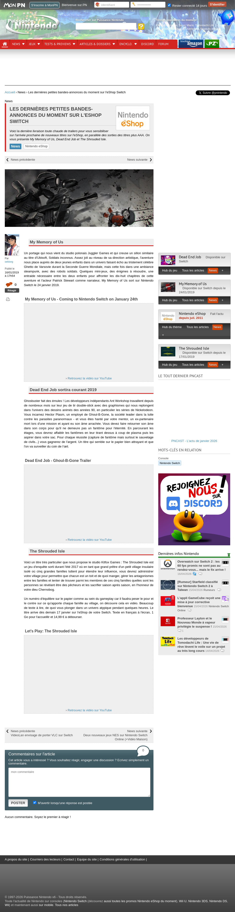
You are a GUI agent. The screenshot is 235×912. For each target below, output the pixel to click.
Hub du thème (172, 327)
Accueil (10, 92)
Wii (7, 905)
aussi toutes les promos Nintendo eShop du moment (140, 901)
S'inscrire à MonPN (44, 5)
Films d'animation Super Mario (175, 25)
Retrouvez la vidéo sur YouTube (90, 378)
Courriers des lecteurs (45, 859)
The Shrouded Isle (194, 348)
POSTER (18, 803)
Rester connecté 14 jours (187, 5)
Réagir (12, 290)
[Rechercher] (106, 26)
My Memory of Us (193, 284)
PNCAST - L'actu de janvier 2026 (194, 441)
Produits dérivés (210, 28)
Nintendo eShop (36, 146)
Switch (183, 261)
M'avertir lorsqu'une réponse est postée (62, 803)
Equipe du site (87, 859)
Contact (68, 859)
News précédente (23, 159)
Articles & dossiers (95, 44)
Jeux (32, 44)
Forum (163, 44)
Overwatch (192, 28)
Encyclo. (125, 44)
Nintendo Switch (170, 463)
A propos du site (16, 859)
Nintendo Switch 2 (172, 28)
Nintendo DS (218, 901)
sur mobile (46, 905)
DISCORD (147, 44)
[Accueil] (5, 44)
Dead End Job (190, 257)
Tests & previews (57, 44)
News (16, 44)
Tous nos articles (66, 905)
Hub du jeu (169, 270)
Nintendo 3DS (198, 901)
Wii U (183, 901)
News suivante (137, 159)
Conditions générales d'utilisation (122, 859)
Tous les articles (193, 270)
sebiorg (9, 261)
